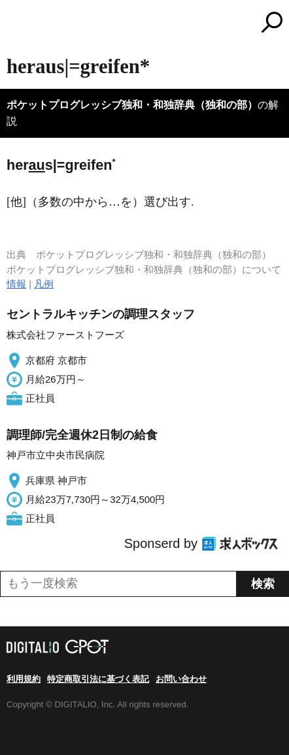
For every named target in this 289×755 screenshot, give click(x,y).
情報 (16, 283)
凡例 (44, 283)
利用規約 (24, 679)
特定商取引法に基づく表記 (98, 679)
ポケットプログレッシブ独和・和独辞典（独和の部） (132, 104)
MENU (16, 24)
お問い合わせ (181, 679)
